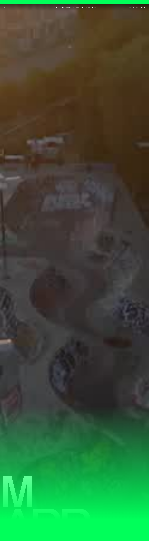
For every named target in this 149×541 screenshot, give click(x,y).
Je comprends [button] (116, 535)
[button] (144, 535)
